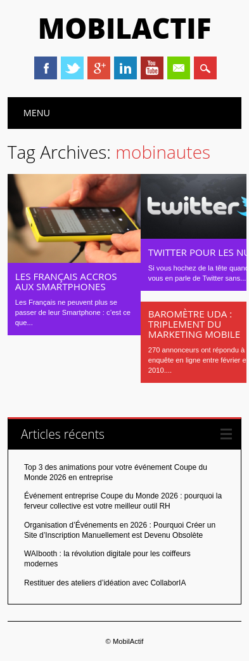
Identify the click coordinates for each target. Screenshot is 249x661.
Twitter (72, 68)
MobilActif (125, 28)
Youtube (152, 68)
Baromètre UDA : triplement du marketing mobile (194, 323)
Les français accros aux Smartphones (66, 281)
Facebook (45, 68)
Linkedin (125, 68)
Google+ (98, 68)
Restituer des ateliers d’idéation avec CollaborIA (105, 582)
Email (178, 68)
